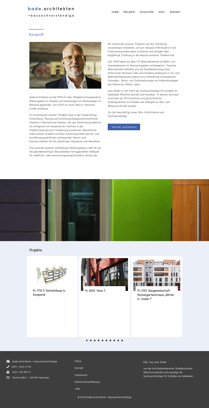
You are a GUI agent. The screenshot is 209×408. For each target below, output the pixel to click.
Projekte (129, 12)
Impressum (81, 375)
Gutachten (147, 12)
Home (115, 12)
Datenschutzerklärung (87, 381)
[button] (124, 131)
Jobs (77, 388)
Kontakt (175, 12)
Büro (162, 12)
